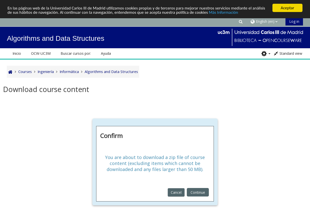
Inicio (17, 53)
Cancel (176, 192)
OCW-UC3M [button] (41, 53)
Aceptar (287, 7)
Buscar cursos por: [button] (76, 53)
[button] (240, 21)
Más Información (223, 12)
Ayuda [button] (106, 53)
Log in (294, 21)
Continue (198, 192)
